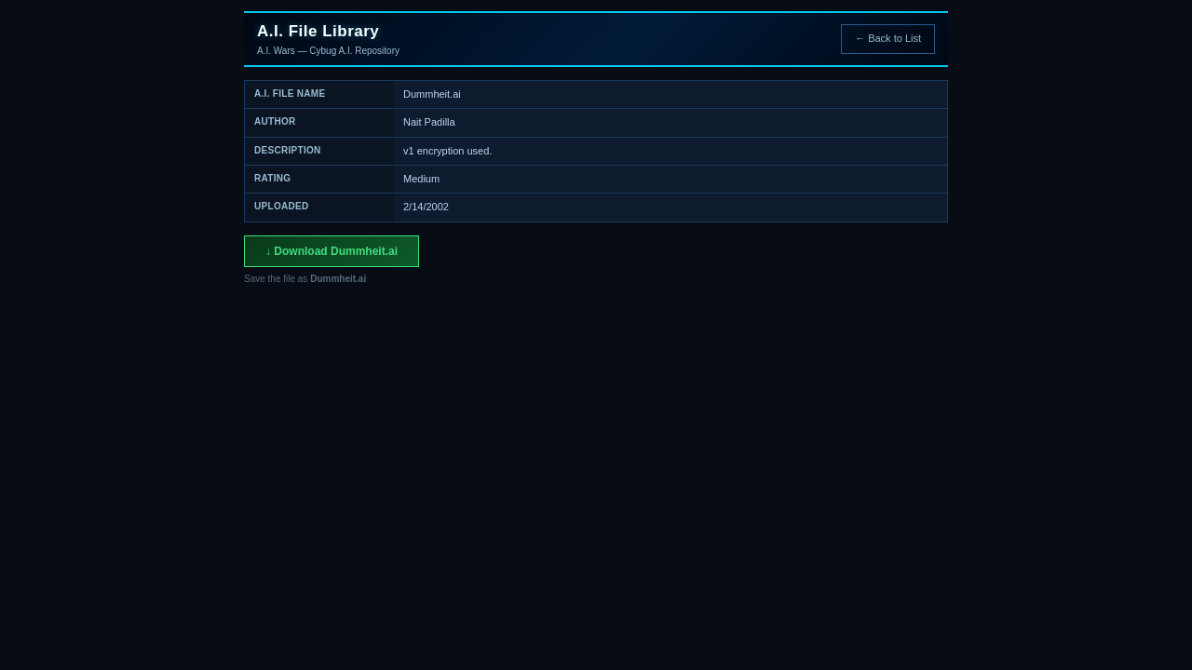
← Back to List (888, 38)
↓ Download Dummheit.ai (331, 251)
